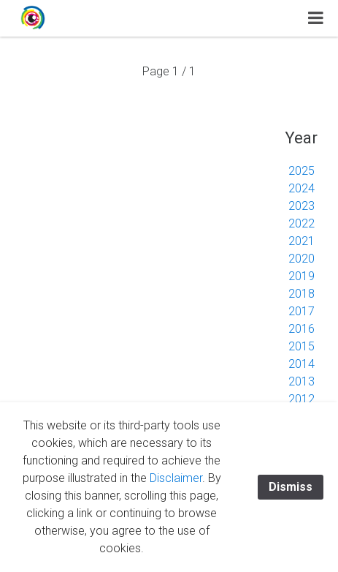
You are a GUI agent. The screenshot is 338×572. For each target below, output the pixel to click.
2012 (301, 399)
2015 (301, 346)
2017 (301, 311)
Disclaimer (176, 478)
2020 (301, 259)
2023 (301, 206)
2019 (301, 276)
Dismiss (290, 487)
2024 (301, 188)
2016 (301, 329)
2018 (301, 294)
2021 (301, 241)
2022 (301, 223)
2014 (301, 364)
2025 (301, 171)
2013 (301, 381)
